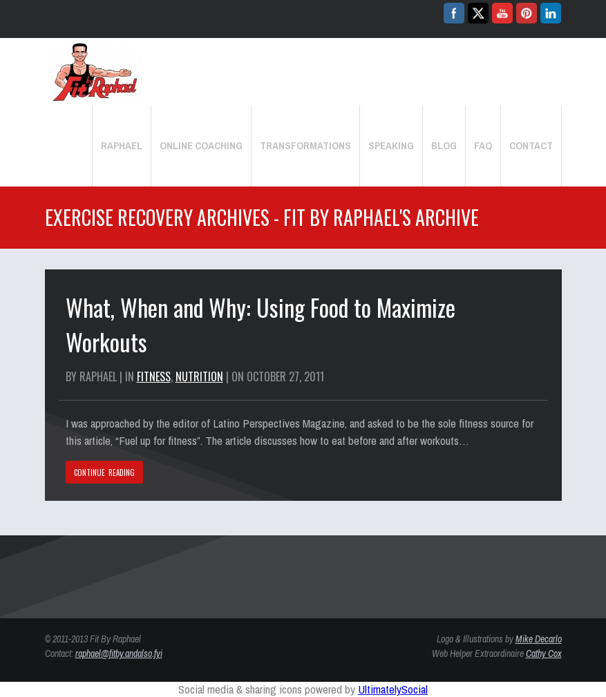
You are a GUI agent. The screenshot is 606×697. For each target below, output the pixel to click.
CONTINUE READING (104, 472)
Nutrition (199, 376)
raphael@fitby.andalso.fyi (118, 653)
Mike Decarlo (538, 639)
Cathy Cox (544, 653)
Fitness (154, 376)
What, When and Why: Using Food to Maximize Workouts (260, 324)
